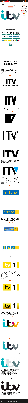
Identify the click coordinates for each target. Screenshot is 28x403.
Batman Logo (26, 8)
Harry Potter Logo (22, 8)
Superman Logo (24, 15)
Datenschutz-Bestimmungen (4, 401)
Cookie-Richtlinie (10, 401)
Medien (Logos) (13, 5)
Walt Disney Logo (26, 11)
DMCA (13, 401)
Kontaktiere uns (16, 401)
